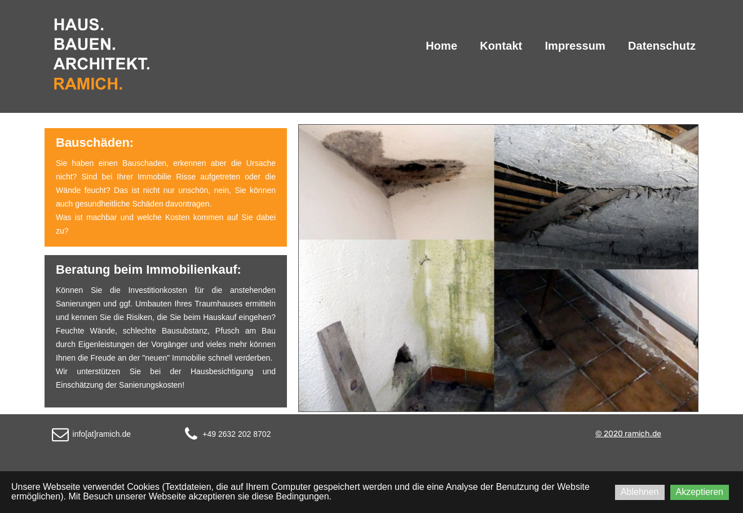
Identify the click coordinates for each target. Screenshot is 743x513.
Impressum (575, 46)
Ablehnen (640, 492)
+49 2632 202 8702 (236, 434)
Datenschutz (662, 46)
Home (441, 46)
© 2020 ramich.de (628, 434)
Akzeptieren (700, 492)
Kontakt (501, 46)
